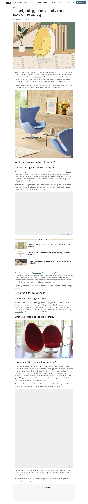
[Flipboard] (71, 2)
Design (31, 2)
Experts (59, 2)
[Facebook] (66, 2)
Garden (45, 2)
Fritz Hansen (37, 273)
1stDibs (68, 172)
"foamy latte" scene (40, 380)
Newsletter (81, 2)
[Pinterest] (69, 2)
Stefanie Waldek (19, 19)
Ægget (17, 181)
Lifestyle (52, 2)
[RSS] (74, 2)
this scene (37, 77)
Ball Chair (49, 371)
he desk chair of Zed (51, 375)
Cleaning (38, 2)
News (14, 7)
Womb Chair (42, 187)
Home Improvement (21, 2)
